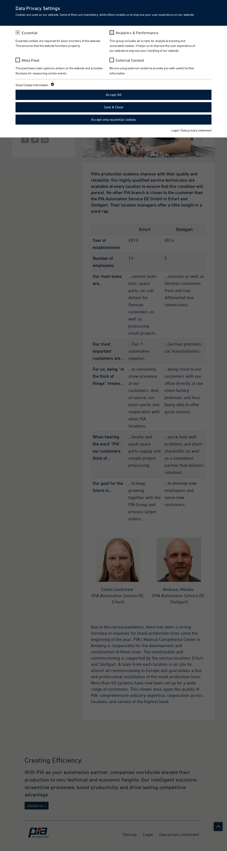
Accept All (113, 95)
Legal (175, 130)
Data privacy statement (196, 130)
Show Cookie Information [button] (34, 85)
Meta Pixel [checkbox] (30, 60)
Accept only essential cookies (113, 119)
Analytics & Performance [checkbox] (137, 32)
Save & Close (113, 107)
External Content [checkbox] (130, 60)
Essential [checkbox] (29, 32)
